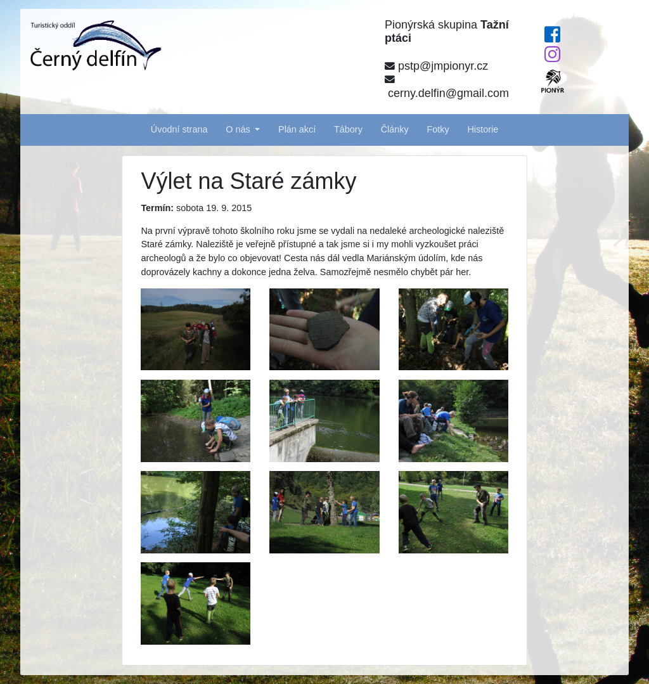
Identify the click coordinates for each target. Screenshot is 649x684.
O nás (239, 129)
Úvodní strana (179, 129)
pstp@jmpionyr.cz (436, 66)
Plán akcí (297, 129)
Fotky (438, 129)
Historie (482, 129)
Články (395, 129)
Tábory (348, 129)
